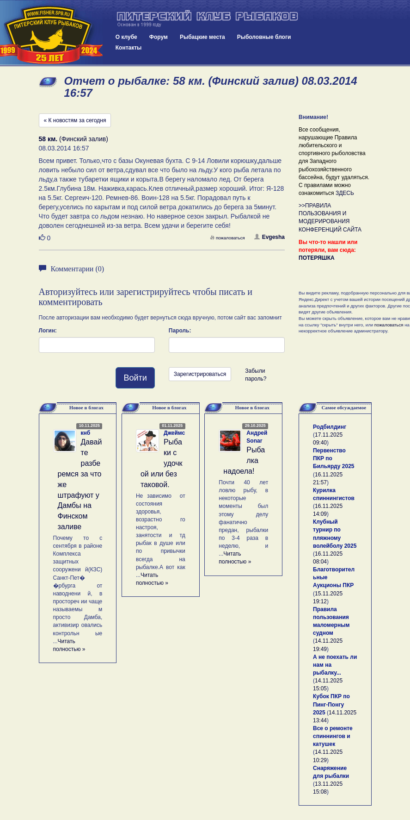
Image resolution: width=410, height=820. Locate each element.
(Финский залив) (73, 139)
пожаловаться (227, 237)
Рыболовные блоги (264, 37)
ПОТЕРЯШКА (317, 258)
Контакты (129, 47)
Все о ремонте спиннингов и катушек (333, 736)
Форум (158, 37)
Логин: (48, 330)
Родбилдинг (329, 427)
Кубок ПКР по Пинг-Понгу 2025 (331, 704)
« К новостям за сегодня (75, 120)
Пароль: (180, 330)
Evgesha (269, 237)
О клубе (126, 37)
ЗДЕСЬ (345, 193)
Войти (135, 377)
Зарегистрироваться (200, 374)
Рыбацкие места (202, 37)
